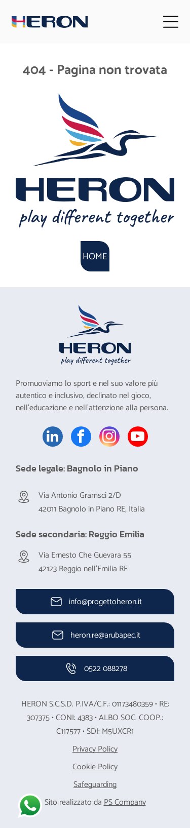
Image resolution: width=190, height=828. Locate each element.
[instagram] (109, 437)
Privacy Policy (95, 749)
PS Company (125, 802)
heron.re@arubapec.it (105, 635)
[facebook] (81, 437)
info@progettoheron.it (105, 602)
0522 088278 (105, 669)
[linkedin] (53, 437)
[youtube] (138, 437)
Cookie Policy (95, 767)
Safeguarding (95, 785)
